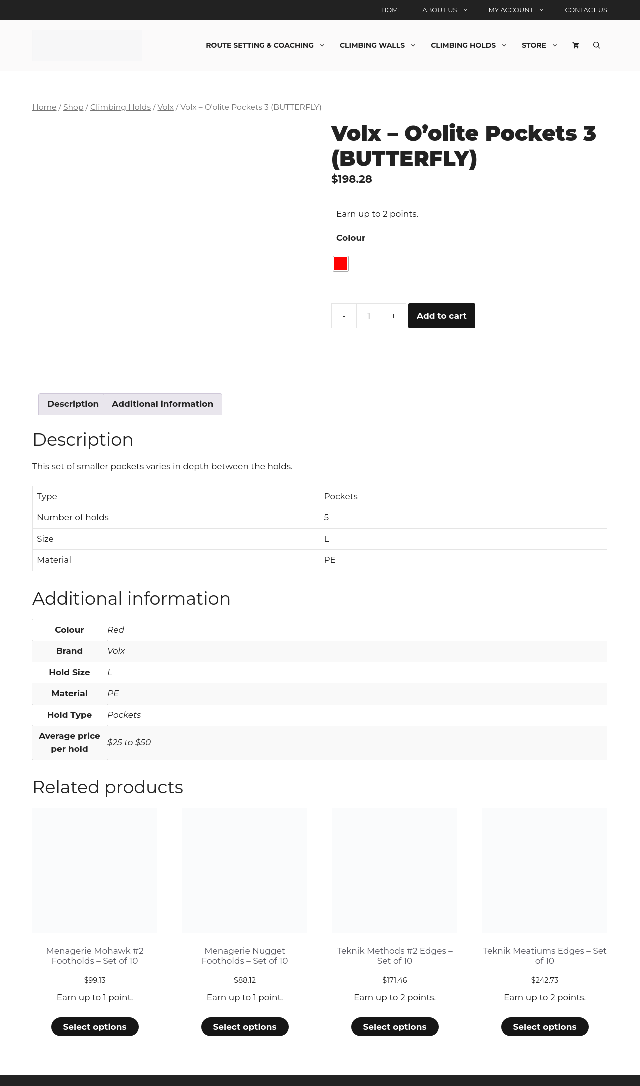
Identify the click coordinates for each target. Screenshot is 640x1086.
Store (544, 45)
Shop (74, 107)
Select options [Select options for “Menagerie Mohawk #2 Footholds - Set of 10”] (94, 997)
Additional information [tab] (163, 373)
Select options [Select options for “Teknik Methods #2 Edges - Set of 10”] (394, 997)
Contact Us (586, 10)
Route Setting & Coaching (269, 45)
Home (392, 10)
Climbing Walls (382, 45)
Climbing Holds (473, 45)
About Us (450, 10)
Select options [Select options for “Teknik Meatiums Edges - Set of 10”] (544, 997)
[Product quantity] (369, 316)
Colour (351, 238)
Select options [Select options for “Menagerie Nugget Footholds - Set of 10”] (244, 997)
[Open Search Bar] (597, 45)
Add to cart (442, 316)
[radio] (341, 264)
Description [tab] (73, 373)
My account (522, 10)
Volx (166, 107)
